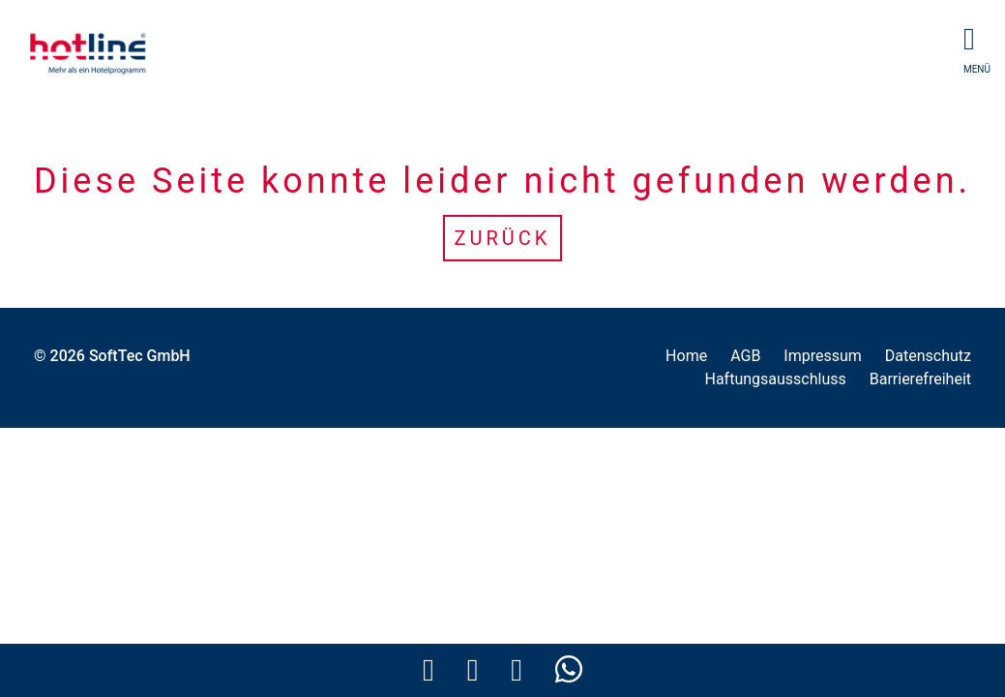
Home (686, 356)
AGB (745, 356)
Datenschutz (928, 356)
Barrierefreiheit (920, 379)
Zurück (503, 238)
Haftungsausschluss (774, 379)
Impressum (822, 356)
